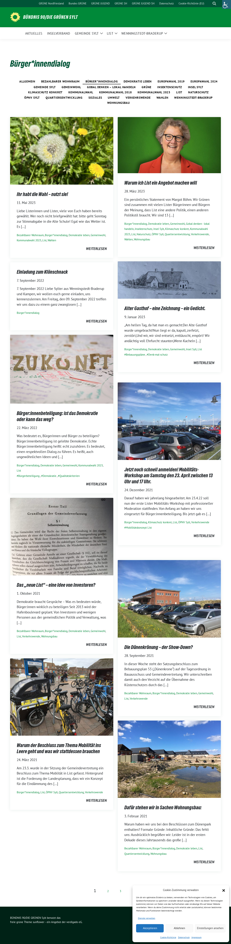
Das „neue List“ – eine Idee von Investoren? (56, 585)
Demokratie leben (138, 81)
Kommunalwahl (80, 92)
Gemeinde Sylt (45, 87)
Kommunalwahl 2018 (115, 92)
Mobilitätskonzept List (139, 527)
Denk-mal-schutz (158, 354)
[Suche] (209, 3)
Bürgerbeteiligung (29, 476)
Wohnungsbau (118, 103)
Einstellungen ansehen (210, 928)
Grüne (146, 87)
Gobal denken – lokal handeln (111, 87)
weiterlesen (96, 248)
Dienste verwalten (146, 918)
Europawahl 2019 (171, 81)
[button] (223, 890)
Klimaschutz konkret (45, 92)
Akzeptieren (150, 928)
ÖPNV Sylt (32, 97)
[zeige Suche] (214, 3)
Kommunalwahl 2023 (154, 92)
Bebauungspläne (135, 354)
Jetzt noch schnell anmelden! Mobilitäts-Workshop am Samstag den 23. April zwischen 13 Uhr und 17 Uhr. (168, 475)
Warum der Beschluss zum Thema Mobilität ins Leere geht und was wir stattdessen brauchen (59, 748)
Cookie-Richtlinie (168, 937)
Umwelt (114, 97)
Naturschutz (198, 92)
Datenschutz (184, 937)
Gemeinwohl (71, 87)
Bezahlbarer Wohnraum (60, 81)
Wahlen (162, 97)
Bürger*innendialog (102, 81)
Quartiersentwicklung (64, 97)
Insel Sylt (195, 87)
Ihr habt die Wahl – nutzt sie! (42, 194)
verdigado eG (74, 922)
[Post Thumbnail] (61, 150)
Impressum (196, 937)
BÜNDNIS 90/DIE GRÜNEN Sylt (50, 17)
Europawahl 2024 (204, 81)
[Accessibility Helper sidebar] (226, 4)
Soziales (95, 97)
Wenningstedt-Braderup (193, 97)
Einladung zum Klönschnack (42, 272)
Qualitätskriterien (69, 476)
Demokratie (49, 476)
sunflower (38, 922)
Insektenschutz (169, 87)
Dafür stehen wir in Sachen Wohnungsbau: (163, 807)
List (179, 92)
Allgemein (27, 81)
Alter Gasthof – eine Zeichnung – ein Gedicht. (164, 308)
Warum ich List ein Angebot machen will (160, 183)
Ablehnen (179, 928)
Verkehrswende (138, 97)
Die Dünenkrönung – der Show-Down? (158, 647)
